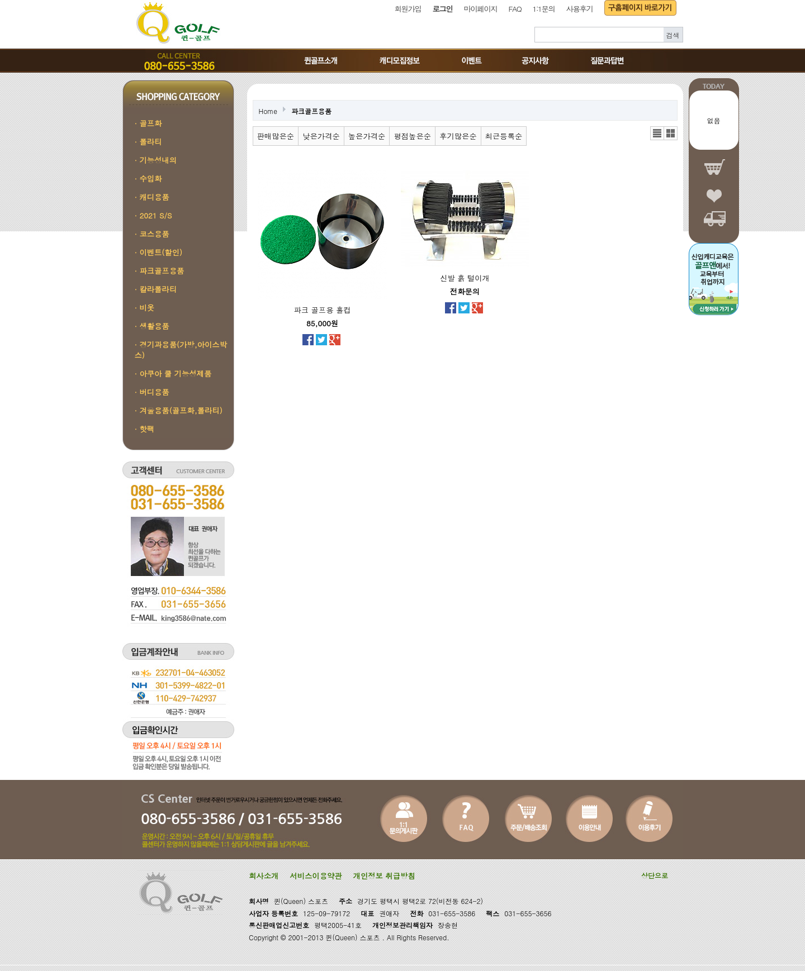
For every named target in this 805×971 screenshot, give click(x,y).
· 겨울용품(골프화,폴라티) (178, 410)
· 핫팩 (145, 428)
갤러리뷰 (671, 133)
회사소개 (263, 875)
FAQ (515, 8)
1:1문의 (543, 8)
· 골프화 (148, 123)
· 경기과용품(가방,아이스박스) (181, 349)
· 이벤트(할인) (159, 252)
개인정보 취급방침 (384, 875)
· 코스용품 (152, 234)
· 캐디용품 (152, 197)
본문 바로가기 (0, 0)
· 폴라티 (148, 141)
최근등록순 (504, 136)
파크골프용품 (311, 111)
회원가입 (408, 8)
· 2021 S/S (153, 215)
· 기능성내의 (156, 160)
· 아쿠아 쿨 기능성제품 (173, 373)
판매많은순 (276, 136)
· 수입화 (148, 178)
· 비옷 (145, 307)
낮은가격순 (321, 136)
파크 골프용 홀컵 (322, 309)
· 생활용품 (152, 326)
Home (268, 111)
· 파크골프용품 (159, 270)
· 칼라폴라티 (156, 289)
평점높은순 (412, 136)
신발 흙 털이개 (465, 278)
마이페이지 (481, 8)
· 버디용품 (152, 392)
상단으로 (654, 875)
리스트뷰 (657, 133)
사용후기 (579, 8)
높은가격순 (367, 136)
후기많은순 (458, 136)
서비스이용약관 (316, 875)
